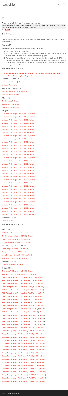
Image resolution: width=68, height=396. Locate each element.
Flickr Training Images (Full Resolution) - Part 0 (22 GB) (19, 277)
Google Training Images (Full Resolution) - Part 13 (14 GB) (20, 371)
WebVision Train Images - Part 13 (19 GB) (15, 154)
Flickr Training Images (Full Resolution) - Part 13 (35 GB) (20, 318)
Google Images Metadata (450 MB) (13, 242)
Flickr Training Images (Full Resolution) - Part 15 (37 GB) (20, 324)
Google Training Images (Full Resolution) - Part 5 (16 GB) (20, 346)
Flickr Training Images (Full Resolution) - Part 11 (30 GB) (20, 312)
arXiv (7, 30)
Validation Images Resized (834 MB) (13, 255)
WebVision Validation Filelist (11, 94)
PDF (3, 30)
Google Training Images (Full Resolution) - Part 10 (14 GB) (20, 362)
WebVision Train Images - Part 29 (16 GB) (15, 205)
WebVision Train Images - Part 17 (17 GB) (15, 167)
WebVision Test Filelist (9, 85)
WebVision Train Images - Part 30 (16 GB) (15, 208)
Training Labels (7, 101)
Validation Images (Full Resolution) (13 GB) (15, 274)
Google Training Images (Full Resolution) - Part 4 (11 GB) (20, 343)
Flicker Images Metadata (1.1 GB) (12, 239)
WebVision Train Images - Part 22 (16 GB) (15, 183)
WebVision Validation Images (11, 91)
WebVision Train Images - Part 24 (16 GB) (15, 189)
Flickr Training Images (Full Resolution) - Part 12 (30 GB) (20, 315)
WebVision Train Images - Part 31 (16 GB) (15, 211)
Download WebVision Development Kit (14, 264)
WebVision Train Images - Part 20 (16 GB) (15, 176)
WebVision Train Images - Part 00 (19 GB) (15, 113)
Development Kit (7, 221)
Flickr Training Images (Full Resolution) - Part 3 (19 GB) (19, 287)
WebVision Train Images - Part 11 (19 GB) (15, 148)
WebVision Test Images (9, 82)
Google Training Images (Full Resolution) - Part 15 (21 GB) (20, 378)
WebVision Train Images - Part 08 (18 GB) (15, 139)
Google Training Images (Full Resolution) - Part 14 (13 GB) (20, 375)
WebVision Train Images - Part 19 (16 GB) (15, 173)
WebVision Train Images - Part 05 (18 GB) (15, 129)
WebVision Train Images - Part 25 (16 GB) (15, 192)
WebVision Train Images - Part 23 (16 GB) (15, 186)
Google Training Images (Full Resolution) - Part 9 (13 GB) (20, 359)
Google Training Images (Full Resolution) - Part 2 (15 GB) (20, 337)
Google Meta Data (8, 104)
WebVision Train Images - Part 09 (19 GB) (15, 142)
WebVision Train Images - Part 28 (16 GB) (15, 202)
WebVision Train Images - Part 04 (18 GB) (15, 126)
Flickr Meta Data (7, 107)
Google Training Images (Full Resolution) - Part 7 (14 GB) (20, 353)
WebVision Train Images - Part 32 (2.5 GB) (15, 214)
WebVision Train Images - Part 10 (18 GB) (15, 145)
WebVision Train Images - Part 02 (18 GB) (15, 120)
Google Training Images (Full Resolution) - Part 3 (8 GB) (19, 340)
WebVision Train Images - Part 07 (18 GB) (15, 136)
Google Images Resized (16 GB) (12, 252)
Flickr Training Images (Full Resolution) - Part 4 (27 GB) (19, 290)
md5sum (20, 82)
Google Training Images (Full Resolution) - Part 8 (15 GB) (20, 356)
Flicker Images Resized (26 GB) (12, 249)
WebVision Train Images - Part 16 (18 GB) (15, 164)
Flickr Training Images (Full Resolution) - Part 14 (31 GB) (20, 321)
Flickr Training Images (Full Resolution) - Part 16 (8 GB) (19, 327)
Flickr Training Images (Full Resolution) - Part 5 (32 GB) (19, 293)
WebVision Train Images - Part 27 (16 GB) (15, 198)
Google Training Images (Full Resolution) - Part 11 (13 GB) (20, 365)
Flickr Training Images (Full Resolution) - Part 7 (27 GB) (19, 299)
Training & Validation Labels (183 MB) (14, 236)
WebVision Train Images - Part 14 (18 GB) (15, 158)
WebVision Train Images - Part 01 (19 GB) (15, 117)
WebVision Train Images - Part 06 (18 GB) (15, 132)
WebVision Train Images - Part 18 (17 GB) (15, 170)
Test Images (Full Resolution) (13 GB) (14, 271)
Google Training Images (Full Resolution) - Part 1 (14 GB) (20, 334)
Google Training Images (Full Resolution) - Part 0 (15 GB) (20, 331)
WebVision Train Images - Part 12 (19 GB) (15, 151)
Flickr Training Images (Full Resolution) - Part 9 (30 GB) (19, 305)
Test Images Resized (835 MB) (12, 258)
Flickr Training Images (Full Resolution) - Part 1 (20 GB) (19, 280)
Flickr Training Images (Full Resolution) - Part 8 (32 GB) (19, 302)
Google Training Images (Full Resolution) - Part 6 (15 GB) (20, 349)
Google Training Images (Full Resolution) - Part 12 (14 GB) (20, 368)
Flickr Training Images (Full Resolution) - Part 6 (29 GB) (19, 296)
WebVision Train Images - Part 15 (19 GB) (15, 161)
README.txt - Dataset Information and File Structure (18, 233)
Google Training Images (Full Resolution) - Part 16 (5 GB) (20, 381)
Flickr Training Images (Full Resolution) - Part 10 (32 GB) (20, 309)
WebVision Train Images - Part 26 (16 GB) (15, 195)
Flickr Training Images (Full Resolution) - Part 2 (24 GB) (19, 283)
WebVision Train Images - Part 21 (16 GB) (15, 180)
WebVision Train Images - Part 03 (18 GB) (15, 123)
